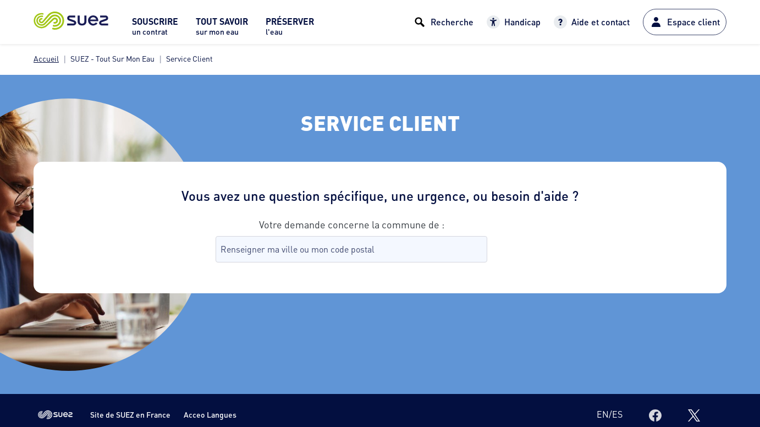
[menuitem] (155, 29)
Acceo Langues (210, 414)
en (603, 414)
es (617, 414)
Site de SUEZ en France (130, 414)
